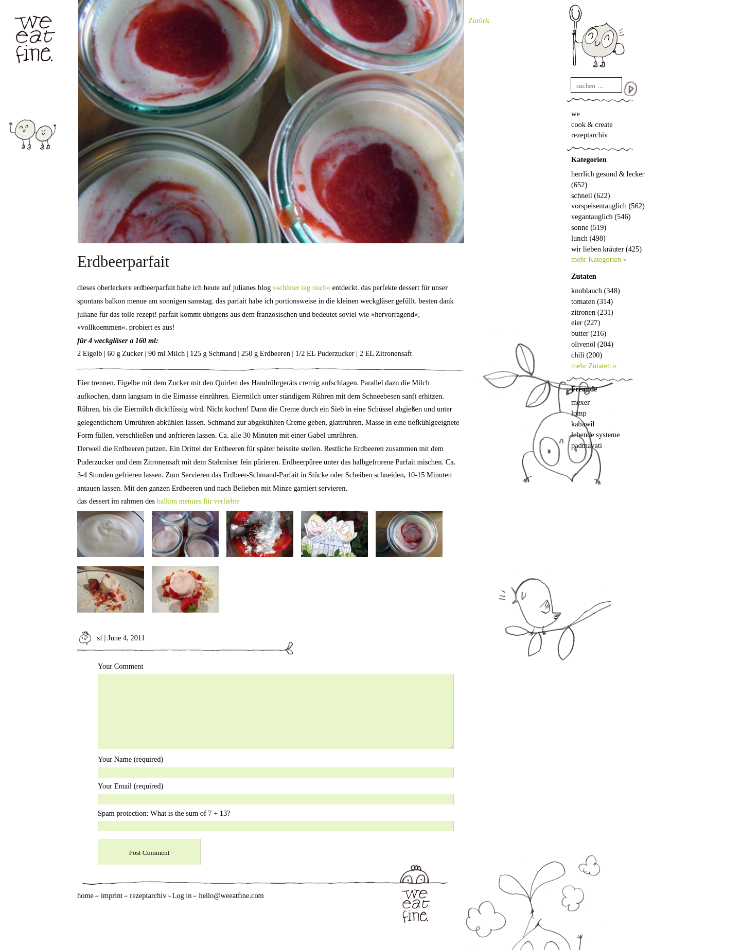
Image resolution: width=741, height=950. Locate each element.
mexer (580, 402)
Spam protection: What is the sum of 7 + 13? (164, 813)
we (575, 114)
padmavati (586, 445)
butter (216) (588, 333)
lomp (579, 413)
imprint (111, 895)
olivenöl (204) (592, 344)
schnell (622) (590, 195)
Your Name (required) (130, 759)
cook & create (592, 124)
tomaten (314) (592, 301)
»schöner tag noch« (301, 287)
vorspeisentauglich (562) (608, 206)
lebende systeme (595, 435)
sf (89, 638)
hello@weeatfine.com (231, 895)
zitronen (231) (592, 312)
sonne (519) (588, 227)
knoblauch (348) (595, 290)
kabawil (583, 424)
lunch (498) (588, 238)
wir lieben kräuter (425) (606, 249)
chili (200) (586, 355)
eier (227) (585, 322)
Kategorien (589, 159)
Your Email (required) (130, 786)
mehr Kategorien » (599, 259)
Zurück (479, 20)
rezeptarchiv (589, 135)
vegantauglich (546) (600, 216)
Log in (181, 895)
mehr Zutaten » (593, 366)
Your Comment (121, 666)
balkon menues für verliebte (198, 501)
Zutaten (583, 276)
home (85, 895)
